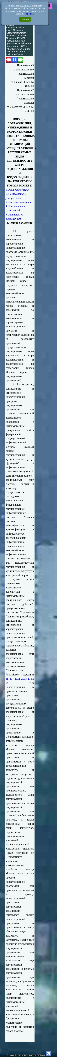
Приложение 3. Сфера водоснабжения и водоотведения (18, 51)
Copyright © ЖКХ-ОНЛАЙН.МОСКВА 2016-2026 (26, 1055)
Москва (10, 25)
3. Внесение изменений (19, 202)
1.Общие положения (17, 189)
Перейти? (29, 13)
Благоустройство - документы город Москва (17, 36)
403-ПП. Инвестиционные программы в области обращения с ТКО (18, 42)
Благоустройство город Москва (16, 29)
